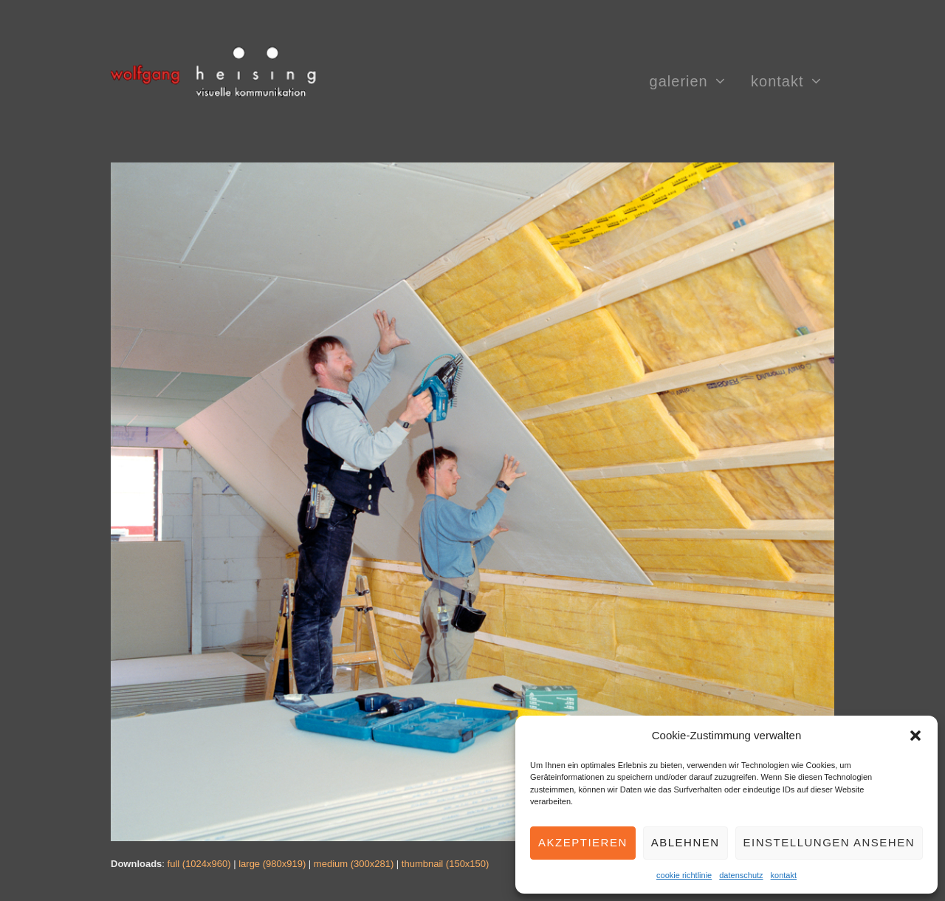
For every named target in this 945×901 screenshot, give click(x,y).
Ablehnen (685, 842)
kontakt (784, 875)
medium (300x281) (354, 863)
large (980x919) (272, 863)
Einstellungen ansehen (829, 842)
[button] (915, 735)
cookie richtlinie (684, 875)
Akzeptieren (583, 842)
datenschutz (741, 875)
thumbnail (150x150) (445, 863)
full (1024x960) (199, 863)
